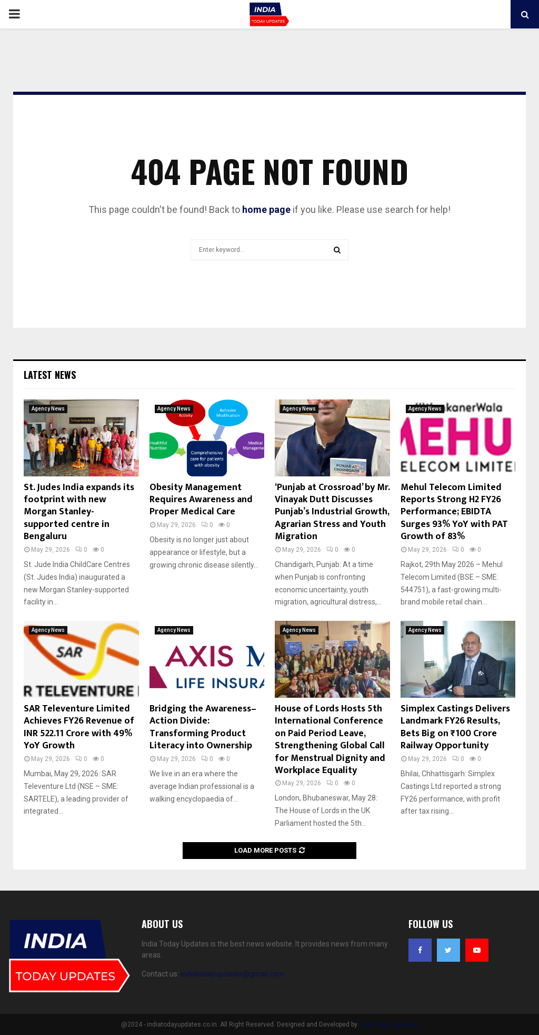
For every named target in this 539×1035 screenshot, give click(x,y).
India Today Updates (388, 1024)
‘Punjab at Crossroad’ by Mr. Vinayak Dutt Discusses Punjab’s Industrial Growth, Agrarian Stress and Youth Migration (332, 512)
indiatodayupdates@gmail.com (232, 974)
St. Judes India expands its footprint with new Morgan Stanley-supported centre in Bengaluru (79, 512)
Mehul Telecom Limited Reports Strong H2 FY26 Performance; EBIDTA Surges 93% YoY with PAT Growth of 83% (454, 512)
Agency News (48, 409)
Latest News (50, 375)
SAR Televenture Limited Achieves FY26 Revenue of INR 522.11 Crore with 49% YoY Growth (79, 727)
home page (266, 209)
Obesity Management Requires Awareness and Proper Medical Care (201, 500)
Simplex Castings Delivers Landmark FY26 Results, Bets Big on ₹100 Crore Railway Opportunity (455, 727)
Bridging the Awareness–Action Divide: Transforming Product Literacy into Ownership (202, 727)
